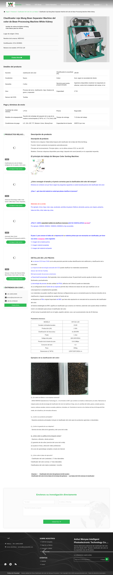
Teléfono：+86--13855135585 (14, 543)
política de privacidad (13, 573)
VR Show (38, 5)
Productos (17, 5)
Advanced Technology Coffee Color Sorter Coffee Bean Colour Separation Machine (15, 201)
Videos (28, 5)
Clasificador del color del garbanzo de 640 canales (54, 474)
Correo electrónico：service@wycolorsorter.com (19, 547)
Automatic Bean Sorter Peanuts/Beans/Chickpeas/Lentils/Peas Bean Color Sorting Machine (15, 238)
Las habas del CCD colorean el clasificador (81, 476)
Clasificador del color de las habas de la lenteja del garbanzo (49, 476)
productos (13, 11)
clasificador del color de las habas (28, 11)
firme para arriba (103, 559)
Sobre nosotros (51, 5)
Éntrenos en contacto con (70, 5)
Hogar (8, 5)
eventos (87, 5)
